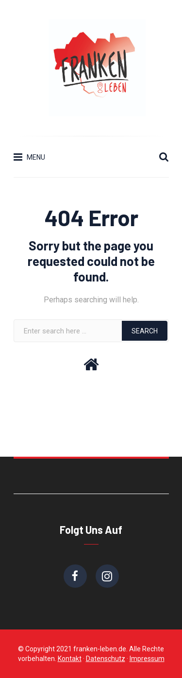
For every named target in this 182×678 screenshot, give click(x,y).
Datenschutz (105, 658)
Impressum (147, 658)
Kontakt (70, 658)
